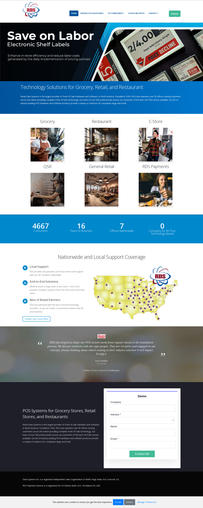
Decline (129, 502)
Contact (153, 13)
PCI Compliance (116, 13)
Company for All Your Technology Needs (162, 232)
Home (74, 13)
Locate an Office (136, 13)
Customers (41, 230)
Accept (118, 502)
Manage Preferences (146, 502)
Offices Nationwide (122, 230)
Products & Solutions (92, 13)
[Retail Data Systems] (31, 10)
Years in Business (81, 230)
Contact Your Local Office (36, 319)
